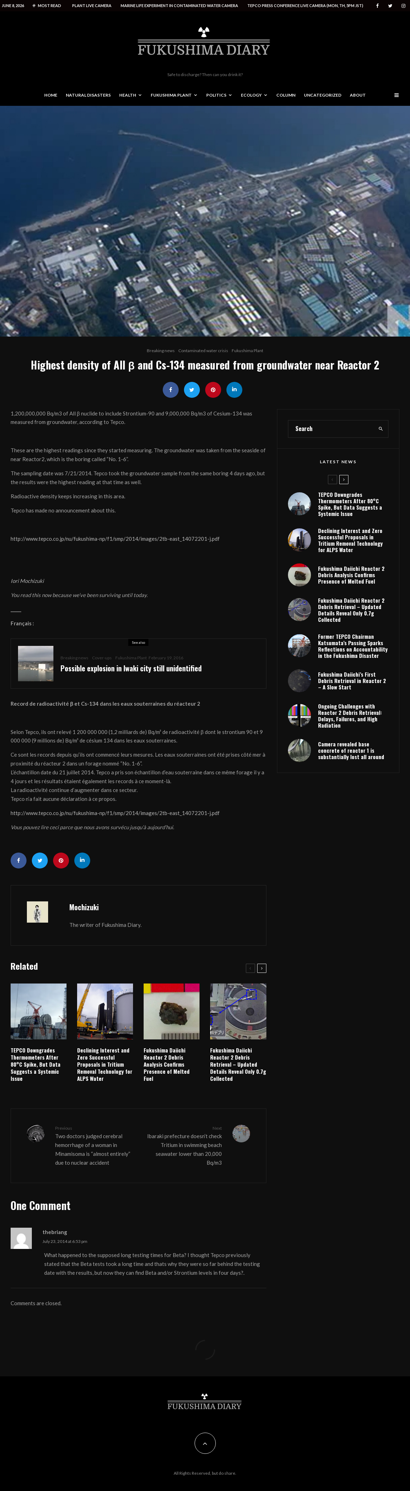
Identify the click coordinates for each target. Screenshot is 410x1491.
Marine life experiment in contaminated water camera (179, 5)
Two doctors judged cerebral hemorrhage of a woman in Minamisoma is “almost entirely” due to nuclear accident (94, 1145)
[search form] (331, 458)
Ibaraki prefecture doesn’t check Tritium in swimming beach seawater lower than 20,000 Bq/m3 (182, 1145)
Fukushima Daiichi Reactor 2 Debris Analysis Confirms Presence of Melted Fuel (167, 1064)
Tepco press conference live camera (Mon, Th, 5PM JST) (305, 5)
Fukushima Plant (171, 95)
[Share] (171, 390)
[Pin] (213, 390)
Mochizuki (84, 907)
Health (127, 95)
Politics (216, 95)
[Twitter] (390, 6)
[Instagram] (403, 6)
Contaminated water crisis (203, 350)
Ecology (251, 95)
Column (285, 95)
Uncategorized (322, 95)
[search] (380, 458)
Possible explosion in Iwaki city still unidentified (131, 668)
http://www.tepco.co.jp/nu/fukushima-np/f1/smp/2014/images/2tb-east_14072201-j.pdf (115, 538)
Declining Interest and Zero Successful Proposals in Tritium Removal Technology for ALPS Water (104, 1064)
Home (50, 95)
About (358, 95)
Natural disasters (88, 95)
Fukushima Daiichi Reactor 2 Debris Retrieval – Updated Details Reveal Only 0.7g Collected (238, 1064)
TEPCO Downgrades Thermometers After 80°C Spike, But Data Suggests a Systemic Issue (35, 1064)
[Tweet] (192, 390)
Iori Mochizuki (27, 581)
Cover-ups (102, 657)
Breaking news (161, 350)
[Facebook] (377, 6)
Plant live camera (91, 5)
